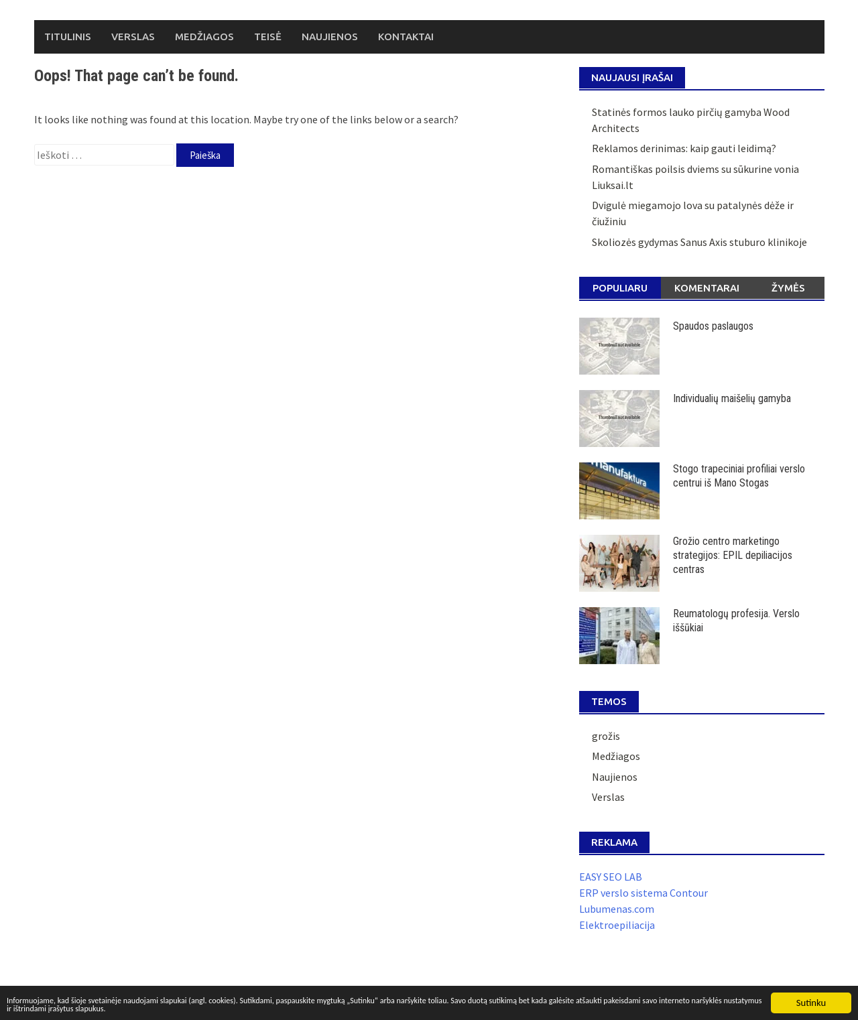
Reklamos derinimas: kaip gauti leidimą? (684, 148)
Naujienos (330, 36)
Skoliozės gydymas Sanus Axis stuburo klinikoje (699, 242)
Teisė (268, 36)
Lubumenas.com (616, 908)
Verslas (133, 36)
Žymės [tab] (788, 288)
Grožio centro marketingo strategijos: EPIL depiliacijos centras (732, 555)
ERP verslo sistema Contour (643, 892)
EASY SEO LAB (610, 876)
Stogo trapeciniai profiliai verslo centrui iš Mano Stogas (739, 475)
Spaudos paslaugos (713, 326)
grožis (606, 736)
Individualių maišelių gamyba (732, 398)
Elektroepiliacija (617, 925)
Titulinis (67, 36)
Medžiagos (204, 36)
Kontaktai (406, 36)
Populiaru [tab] (620, 288)
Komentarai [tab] (706, 288)
